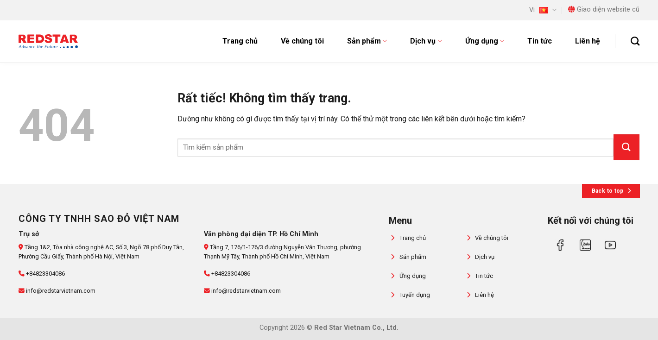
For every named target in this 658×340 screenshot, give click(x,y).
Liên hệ (587, 41)
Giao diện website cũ (603, 9)
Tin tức (539, 41)
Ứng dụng (484, 41)
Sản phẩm (367, 41)
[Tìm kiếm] (635, 41)
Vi (543, 10)
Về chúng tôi (302, 41)
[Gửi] (626, 147)
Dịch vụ (426, 41)
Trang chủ (240, 41)
